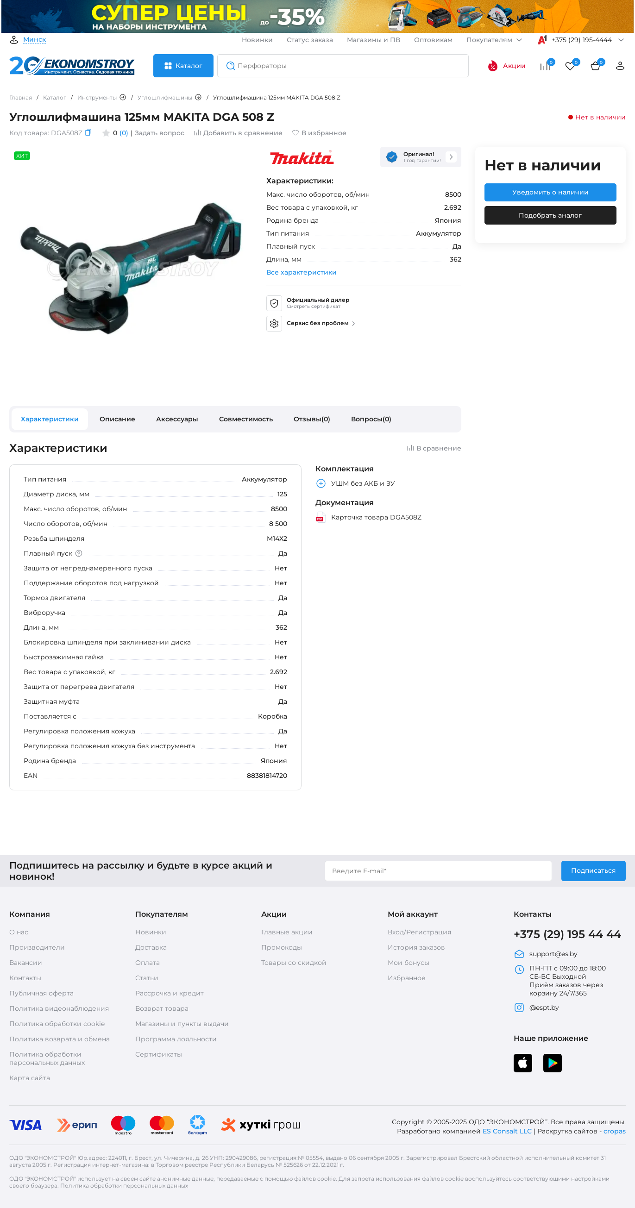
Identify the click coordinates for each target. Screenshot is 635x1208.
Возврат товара (162, 1008)
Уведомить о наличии (550, 192)
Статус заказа (310, 40)
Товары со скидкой (294, 962)
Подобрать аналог (550, 215)
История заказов (416, 947)
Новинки (257, 40)
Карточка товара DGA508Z (368, 517)
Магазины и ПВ (373, 40)
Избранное (407, 978)
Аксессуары (177, 419)
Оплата (147, 962)
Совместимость (246, 419)
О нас (18, 932)
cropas (615, 1131)
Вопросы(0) (371, 419)
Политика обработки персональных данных (47, 1058)
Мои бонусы (408, 962)
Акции (506, 65)
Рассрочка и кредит (169, 993)
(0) (123, 133)
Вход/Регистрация (419, 932)
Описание (117, 419)
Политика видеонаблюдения (59, 1008)
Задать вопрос (159, 133)
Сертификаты (158, 1054)
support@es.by (546, 953)
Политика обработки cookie (57, 1024)
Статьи (146, 978)
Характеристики (50, 419)
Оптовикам (433, 40)
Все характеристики (301, 272)
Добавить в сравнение (238, 133)
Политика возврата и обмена (59, 1039)
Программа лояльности (176, 1039)
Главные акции (287, 932)
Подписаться (593, 870)
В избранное (319, 133)
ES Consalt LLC (507, 1131)
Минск (34, 40)
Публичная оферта (41, 993)
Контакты (25, 978)
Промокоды (281, 947)
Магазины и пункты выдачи (182, 1024)
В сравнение (434, 448)
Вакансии (25, 962)
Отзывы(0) (312, 419)
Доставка (151, 947)
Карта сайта (29, 1078)
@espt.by (536, 1007)
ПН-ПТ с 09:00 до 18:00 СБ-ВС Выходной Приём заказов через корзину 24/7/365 (560, 980)
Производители (37, 947)
